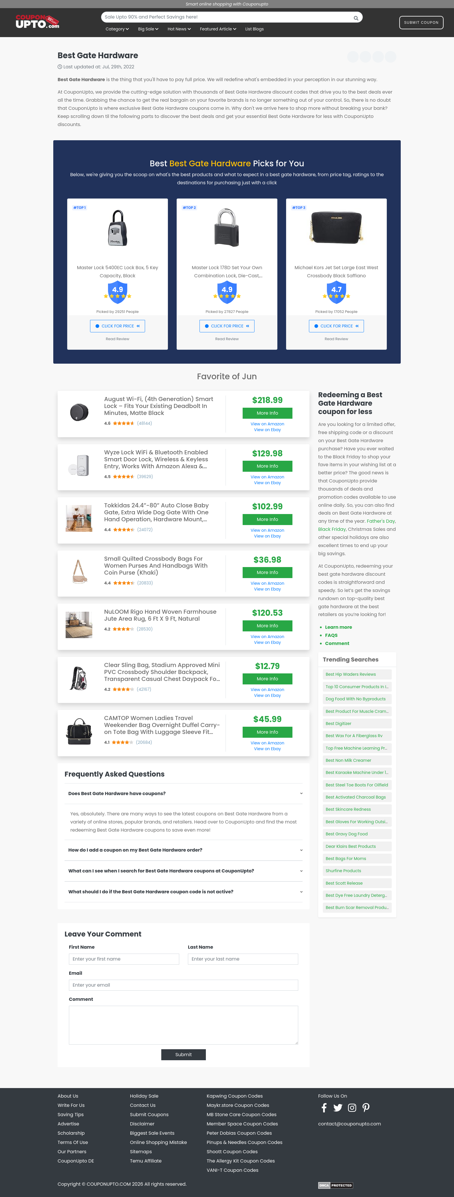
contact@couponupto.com (349, 1124)
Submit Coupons (149, 1114)
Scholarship (71, 1133)
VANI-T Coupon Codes (233, 1170)
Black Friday (332, 529)
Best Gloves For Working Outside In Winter (367, 822)
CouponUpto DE (76, 1161)
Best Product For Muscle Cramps (358, 711)
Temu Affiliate (146, 1161)
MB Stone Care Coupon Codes (242, 1114)
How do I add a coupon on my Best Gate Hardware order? (135, 850)
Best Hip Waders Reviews (351, 674)
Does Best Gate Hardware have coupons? (117, 793)
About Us (68, 1096)
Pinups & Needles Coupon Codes (245, 1142)
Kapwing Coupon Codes (235, 1096)
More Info (267, 413)
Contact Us (142, 1105)
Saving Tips (71, 1114)
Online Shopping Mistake (158, 1142)
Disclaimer (142, 1124)
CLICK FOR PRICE (117, 326)
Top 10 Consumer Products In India (360, 687)
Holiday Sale (144, 1096)
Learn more (338, 627)
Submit (183, 1054)
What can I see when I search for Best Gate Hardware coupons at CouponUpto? (161, 871)
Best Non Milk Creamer (348, 760)
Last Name (200, 947)
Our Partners (72, 1151)
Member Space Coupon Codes (242, 1124)
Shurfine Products (343, 871)
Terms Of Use (73, 1142)
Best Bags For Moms (346, 858)
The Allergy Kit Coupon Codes (241, 1161)
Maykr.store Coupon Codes (238, 1105)
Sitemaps (141, 1151)
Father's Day (381, 521)
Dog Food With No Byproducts (356, 699)
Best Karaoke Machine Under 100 (358, 772)
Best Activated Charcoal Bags (356, 797)
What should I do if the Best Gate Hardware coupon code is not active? (150, 891)
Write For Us (71, 1105)
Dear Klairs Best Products (351, 846)
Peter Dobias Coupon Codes (239, 1133)
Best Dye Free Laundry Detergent (358, 895)
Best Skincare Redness (348, 809)
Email (75, 973)
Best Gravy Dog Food (347, 834)
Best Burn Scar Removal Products (359, 907)
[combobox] (232, 17)
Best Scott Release (344, 883)
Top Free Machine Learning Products (362, 748)
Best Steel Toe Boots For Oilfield (357, 785)
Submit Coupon (421, 24)
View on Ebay (267, 430)
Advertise (68, 1124)
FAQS (331, 635)
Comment (81, 999)
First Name (82, 947)
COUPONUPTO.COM (109, 1184)
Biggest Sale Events (152, 1133)
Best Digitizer (338, 723)
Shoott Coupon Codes (232, 1151)
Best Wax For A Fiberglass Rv (354, 736)
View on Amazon (267, 424)
